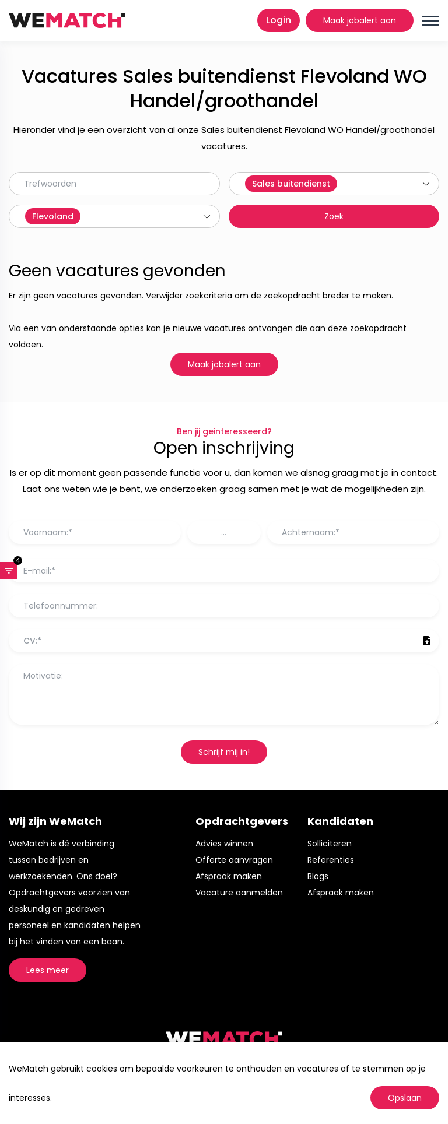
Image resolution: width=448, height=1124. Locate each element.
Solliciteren (329, 843)
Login (278, 20)
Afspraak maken (228, 876)
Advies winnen (224, 843)
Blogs (317, 876)
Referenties (330, 860)
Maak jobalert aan (359, 20)
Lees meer (47, 970)
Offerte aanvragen (234, 860)
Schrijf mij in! (224, 752)
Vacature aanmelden (239, 892)
